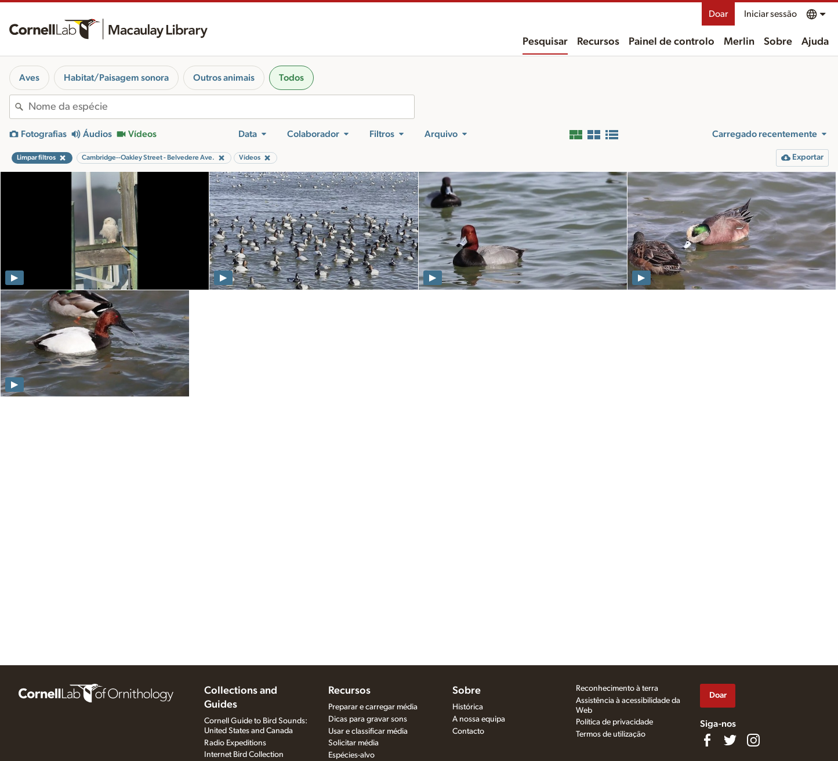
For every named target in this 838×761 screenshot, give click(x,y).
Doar (718, 14)
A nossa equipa (478, 719)
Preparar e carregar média (373, 707)
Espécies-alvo (351, 755)
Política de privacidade (614, 722)
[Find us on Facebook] (707, 740)
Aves (29, 77)
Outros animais (224, 77)
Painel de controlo (671, 42)
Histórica (467, 707)
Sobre (778, 42)
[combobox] (221, 106)
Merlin (739, 42)
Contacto (468, 731)
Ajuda (815, 42)
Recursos (598, 42)
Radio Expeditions (235, 743)
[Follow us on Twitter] (730, 740)
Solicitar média (353, 743)
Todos (291, 77)
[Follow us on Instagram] (753, 740)
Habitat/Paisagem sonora (116, 77)
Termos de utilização (610, 734)
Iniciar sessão (770, 14)
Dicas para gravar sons (367, 719)
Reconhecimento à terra (617, 688)
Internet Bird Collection (244, 755)
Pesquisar (545, 42)
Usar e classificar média (368, 731)
